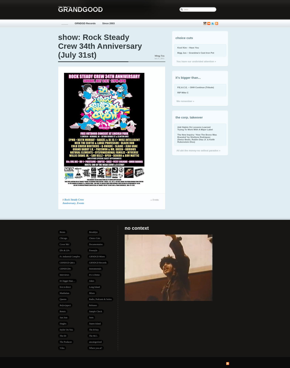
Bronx (62, 232)
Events (80, 203)
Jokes (91, 281)
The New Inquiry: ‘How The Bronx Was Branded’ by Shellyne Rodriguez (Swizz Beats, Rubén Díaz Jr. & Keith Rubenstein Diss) (197, 138)
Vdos (62, 348)
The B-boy (94, 329)
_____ (64, 23)
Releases (93, 305)
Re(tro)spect (65, 305)
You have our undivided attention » (196, 61)
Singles (63, 323)
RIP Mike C (182, 92)
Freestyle (93, 250)
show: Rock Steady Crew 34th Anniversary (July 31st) (100, 46)
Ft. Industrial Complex (70, 256)
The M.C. (93, 336)
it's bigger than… (67, 281)
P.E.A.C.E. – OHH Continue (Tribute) (195, 87)
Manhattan (64, 293)
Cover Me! (64, 244)
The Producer (66, 342)
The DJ (63, 336)
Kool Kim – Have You (188, 47)
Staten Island (95, 323)
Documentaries (96, 244)
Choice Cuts (94, 238)
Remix (63, 311)
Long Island (94, 287)
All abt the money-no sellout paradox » (198, 150)
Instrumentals (95, 268)
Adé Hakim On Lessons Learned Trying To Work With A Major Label (195, 128)
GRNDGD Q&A (67, 262)
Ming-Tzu (159, 55)
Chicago (63, 238)
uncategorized (95, 342)
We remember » (185, 101)
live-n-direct (65, 287)
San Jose (64, 317)
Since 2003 (108, 23)
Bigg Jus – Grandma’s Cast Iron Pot (195, 53)
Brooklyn (93, 232)
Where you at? (95, 348)
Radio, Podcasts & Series (100, 299)
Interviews (64, 275)
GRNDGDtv (65, 268)
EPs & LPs (65, 250)
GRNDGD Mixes (97, 256)
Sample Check (95, 311)
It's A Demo (94, 275)
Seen (91, 317)
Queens (63, 299)
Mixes (92, 293)
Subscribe (216, 23)
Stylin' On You (66, 329)
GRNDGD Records (85, 23)
